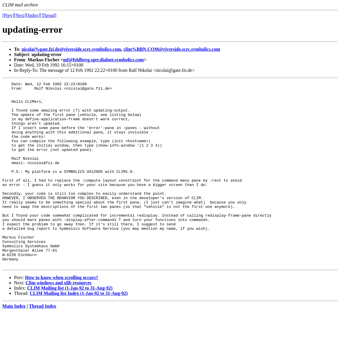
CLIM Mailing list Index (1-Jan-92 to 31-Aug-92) (79, 330)
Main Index (14, 342)
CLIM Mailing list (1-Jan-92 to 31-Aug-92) (70, 324)
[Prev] (8, 15)
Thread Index (42, 342)
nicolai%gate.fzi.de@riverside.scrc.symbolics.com (71, 49)
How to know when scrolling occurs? (61, 314)
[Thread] (48, 15)
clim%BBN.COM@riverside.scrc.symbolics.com (171, 49)
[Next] (20, 15)
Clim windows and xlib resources (59, 319)
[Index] (33, 15)
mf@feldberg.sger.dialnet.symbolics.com (103, 59)
